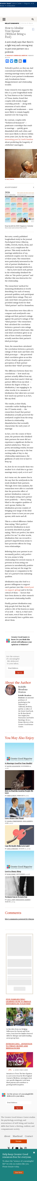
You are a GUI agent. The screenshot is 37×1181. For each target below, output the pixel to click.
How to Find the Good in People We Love (19, 792)
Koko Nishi (11, 874)
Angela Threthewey (14, 821)
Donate (18, 1141)
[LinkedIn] (21, 1148)
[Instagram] (25, 1148)
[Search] (33, 19)
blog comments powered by (19, 919)
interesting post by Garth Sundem (19, 139)
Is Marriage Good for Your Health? (18, 763)
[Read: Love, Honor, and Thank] (19, 807)
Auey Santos (10, 179)
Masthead (17, 1136)
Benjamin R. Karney (23, 900)
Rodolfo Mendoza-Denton (17, 55)
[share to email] (20, 61)
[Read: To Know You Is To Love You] (19, 886)
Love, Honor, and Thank (14, 818)
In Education (11, 6)
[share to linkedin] (16, 61)
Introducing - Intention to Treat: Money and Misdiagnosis (19, 1045)
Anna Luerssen (12, 849)
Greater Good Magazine (18, 13)
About (7, 1136)
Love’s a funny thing (13, 871)
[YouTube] (16, 1148)
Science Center (16, 3)
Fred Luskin (11, 796)
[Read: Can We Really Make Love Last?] (19, 834)
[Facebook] (13, 1148)
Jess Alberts (28, 821)
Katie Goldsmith (13, 766)
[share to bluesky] (11, 61)
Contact (29, 1136)
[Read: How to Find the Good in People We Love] (19, 779)
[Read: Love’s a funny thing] (19, 860)
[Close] (34, 1152)
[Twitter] (8, 1148)
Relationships (12, 23)
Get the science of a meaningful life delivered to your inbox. (12, 660)
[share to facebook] (7, 61)
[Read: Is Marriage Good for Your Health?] (19, 752)
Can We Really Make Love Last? (17, 846)
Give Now (18, 1172)
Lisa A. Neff (11, 900)
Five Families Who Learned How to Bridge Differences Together (18, 1001)
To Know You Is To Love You (16, 897)
